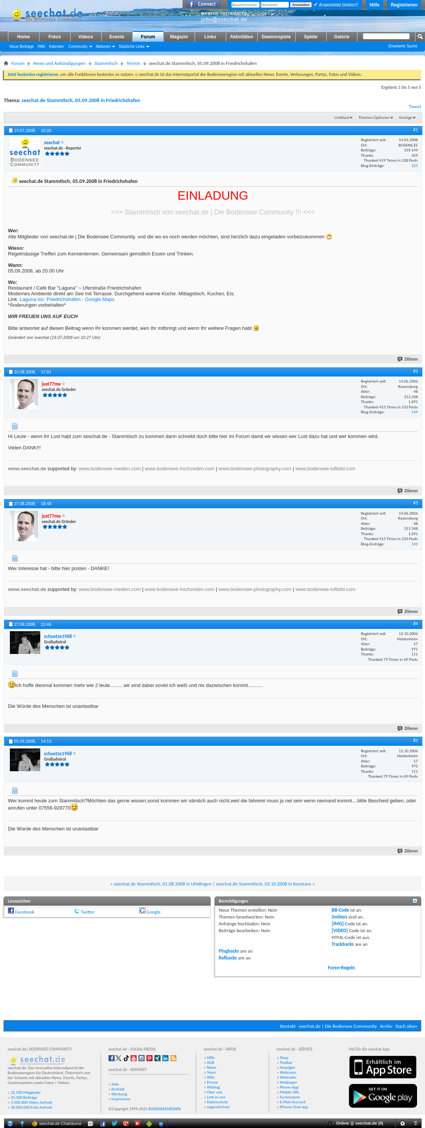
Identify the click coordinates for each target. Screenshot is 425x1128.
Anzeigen (287, 1067)
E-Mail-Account (292, 1102)
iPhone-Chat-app (294, 1106)
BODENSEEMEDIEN (164, 1108)
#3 (415, 503)
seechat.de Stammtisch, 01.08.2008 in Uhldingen (162, 884)
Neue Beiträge (21, 46)
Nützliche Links (131, 46)
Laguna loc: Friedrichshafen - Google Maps (67, 299)
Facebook (24, 912)
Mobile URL (289, 1092)
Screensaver (290, 1097)
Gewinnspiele (276, 36)
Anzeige (405, 117)
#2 (415, 371)
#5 (415, 740)
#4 (415, 623)
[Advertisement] (212, 997)
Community (78, 46)
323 (414, 165)
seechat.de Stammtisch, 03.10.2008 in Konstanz (263, 884)
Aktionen (103, 46)
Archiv (386, 1026)
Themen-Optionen (374, 117)
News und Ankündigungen (59, 63)
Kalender (56, 46)
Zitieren (408, 359)
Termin (133, 63)
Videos (85, 36)
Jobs (115, 1084)
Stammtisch (106, 63)
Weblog (213, 1087)
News (211, 1067)
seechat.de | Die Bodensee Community (338, 1026)
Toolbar (286, 1062)
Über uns (214, 1092)
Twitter (88, 912)
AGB (210, 1062)
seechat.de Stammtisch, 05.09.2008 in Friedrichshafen (81, 100)
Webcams (288, 1072)
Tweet (415, 106)
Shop (284, 1057)
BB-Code (340, 910)
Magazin (179, 36)
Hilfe (374, 5)
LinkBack (342, 117)
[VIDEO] (340, 930)
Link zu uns (216, 1097)
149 (414, 412)
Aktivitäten (241, 36)
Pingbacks (229, 951)
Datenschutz (217, 1102)
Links (210, 36)
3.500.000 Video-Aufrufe (31, 1102)
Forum (148, 36)
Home (23, 36)
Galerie (341, 36)
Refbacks (228, 958)
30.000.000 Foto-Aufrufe (31, 1107)
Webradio (288, 1077)
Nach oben (406, 1026)
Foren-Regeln (341, 967)
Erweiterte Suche (403, 46)
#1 (415, 129)
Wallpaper (288, 1082)
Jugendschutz (218, 1106)
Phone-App (289, 1087)
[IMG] (338, 923)
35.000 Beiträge (24, 1097)
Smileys (339, 917)
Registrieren (404, 5)
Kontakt (288, 1026)
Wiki (210, 1077)
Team (211, 1072)
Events (116, 36)
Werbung (119, 1094)
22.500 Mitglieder (26, 1092)
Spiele (310, 36)
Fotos (55, 36)
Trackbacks (343, 944)
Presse (212, 1082)
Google (153, 912)
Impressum (121, 1098)
